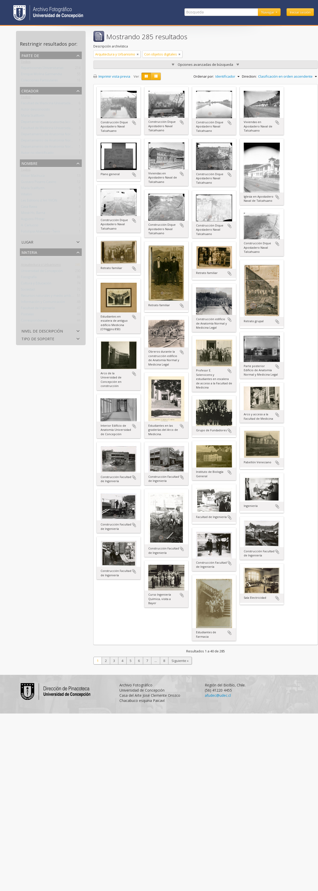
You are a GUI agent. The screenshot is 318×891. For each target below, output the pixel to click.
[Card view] (146, 76)
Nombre (29, 162)
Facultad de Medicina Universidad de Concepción (58, 104)
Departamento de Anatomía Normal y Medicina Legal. (62, 122)
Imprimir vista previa (111, 76)
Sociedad (28, 290)
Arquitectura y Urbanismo (41, 265)
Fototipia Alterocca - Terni (40, 232)
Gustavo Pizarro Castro (38, 183)
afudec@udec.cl (218, 695)
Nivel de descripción (42, 330)
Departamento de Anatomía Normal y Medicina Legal (61, 135)
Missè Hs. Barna (33, 214)
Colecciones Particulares (39, 81)
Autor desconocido (35, 110)
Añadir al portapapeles (134, 122)
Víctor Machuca (33, 176)
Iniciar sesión (300, 12)
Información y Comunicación (43, 303)
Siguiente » (180, 660)
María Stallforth (33, 116)
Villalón (26, 195)
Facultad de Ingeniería (38, 309)
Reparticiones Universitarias (42, 69)
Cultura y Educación (36, 284)
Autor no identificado (37, 153)
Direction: (249, 76)
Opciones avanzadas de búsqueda (205, 64)
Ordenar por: (203, 76)
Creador (29, 90)
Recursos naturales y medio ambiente (50, 296)
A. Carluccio (29, 226)
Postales (27, 315)
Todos (26, 62)
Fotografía (29, 278)
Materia (29, 251)
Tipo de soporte (37, 338)
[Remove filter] (138, 54)
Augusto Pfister (33, 220)
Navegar (268, 12)
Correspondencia (34, 321)
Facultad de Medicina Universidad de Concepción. (59, 129)
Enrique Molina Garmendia (41, 75)
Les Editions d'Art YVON (39, 201)
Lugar (27, 241)
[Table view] (156, 76)
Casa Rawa (29, 207)
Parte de (30, 55)
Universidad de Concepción (42, 272)
